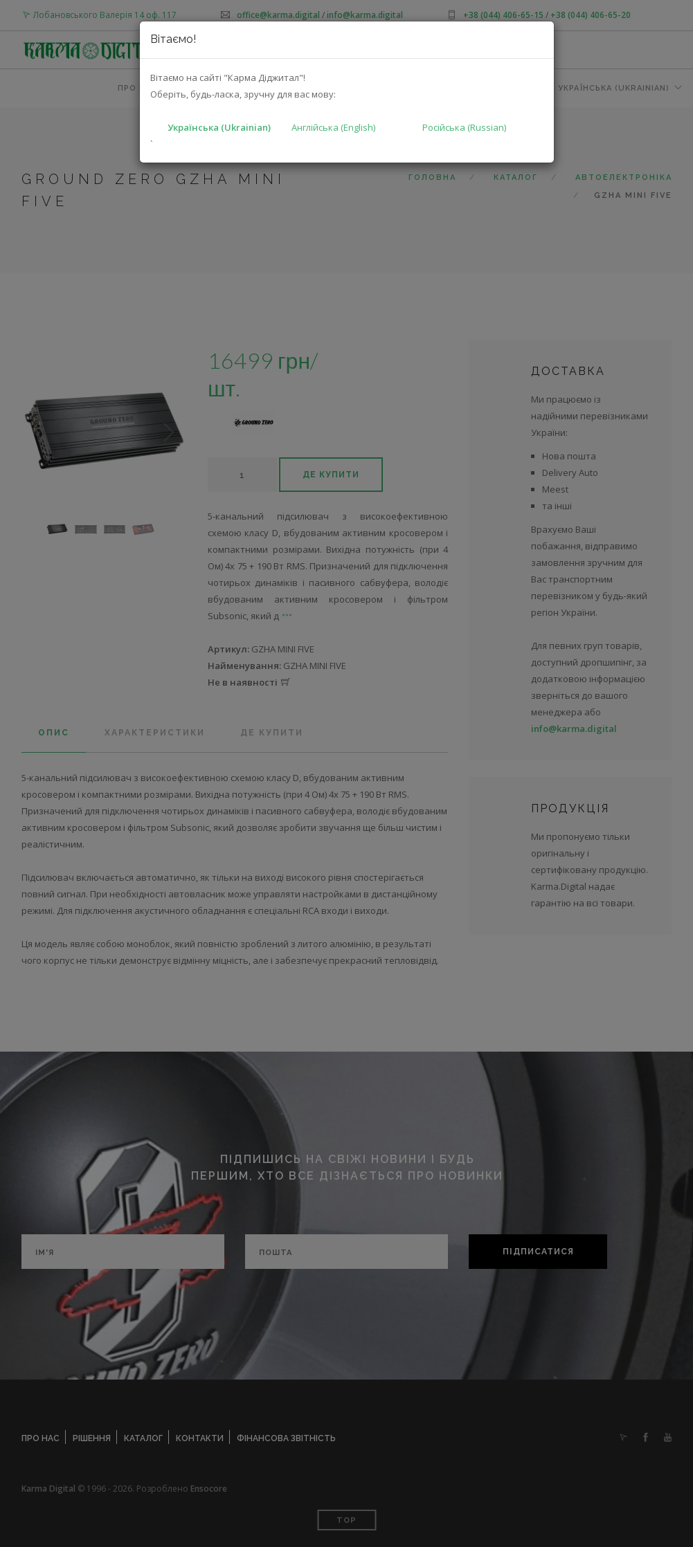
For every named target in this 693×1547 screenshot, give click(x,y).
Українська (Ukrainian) (219, 127)
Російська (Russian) (464, 127)
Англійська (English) (333, 127)
